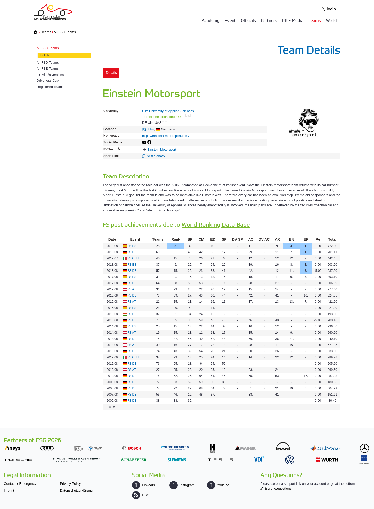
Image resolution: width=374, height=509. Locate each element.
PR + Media (292, 20)
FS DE (131, 252)
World (331, 20)
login (331, 8)
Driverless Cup (48, 81)
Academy (210, 20)
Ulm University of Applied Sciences (168, 111)
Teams (314, 20)
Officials (248, 20)
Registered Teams (50, 87)
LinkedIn (143, 485)
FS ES (131, 246)
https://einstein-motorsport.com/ (165, 136)
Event (230, 20)
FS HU (132, 314)
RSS (140, 495)
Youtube (218, 485)
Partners (269, 20)
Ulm (151, 129)
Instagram (181, 485)
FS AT (131, 289)
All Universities (53, 75)
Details (44, 55)
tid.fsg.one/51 (157, 156)
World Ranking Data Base (216, 224)
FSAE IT (133, 258)
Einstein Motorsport (161, 149)
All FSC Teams (65, 32)
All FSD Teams (48, 62)
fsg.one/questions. (278, 488)
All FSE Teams (48, 68)
